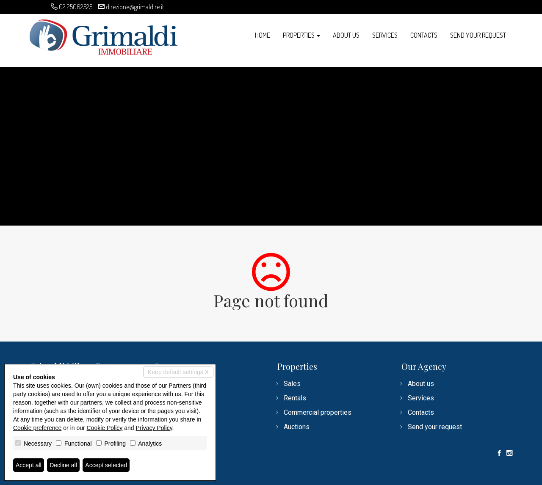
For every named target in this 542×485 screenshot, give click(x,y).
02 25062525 (75, 7)
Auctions (297, 427)
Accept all (28, 465)
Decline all (63, 465)
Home (262, 35)
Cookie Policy (105, 427)
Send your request (478, 35)
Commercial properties (317, 412)
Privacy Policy (154, 427)
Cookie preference (37, 427)
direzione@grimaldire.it (135, 7)
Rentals (295, 398)
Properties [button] (301, 35)
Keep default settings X (178, 372)
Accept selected (106, 465)
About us (346, 35)
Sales (292, 384)
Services (385, 35)
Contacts (423, 35)
